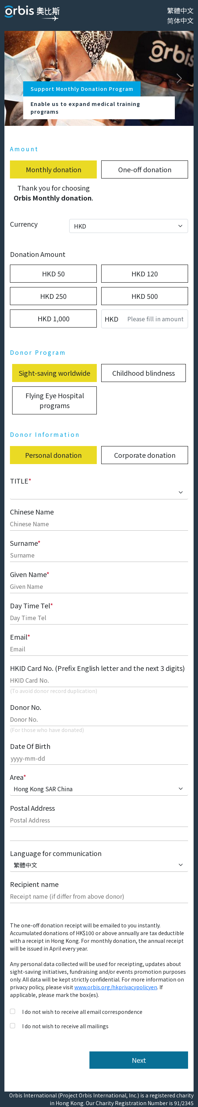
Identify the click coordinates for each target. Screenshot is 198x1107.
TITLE (20, 480)
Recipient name (34, 884)
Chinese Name (32, 511)
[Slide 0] (92, 116)
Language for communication (56, 853)
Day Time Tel (31, 605)
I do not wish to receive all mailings (65, 1026)
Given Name (29, 574)
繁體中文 (180, 10)
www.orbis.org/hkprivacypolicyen (115, 987)
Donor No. (25, 707)
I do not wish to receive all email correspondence (82, 1011)
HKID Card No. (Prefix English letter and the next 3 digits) (97, 668)
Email (20, 636)
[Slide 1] (105, 116)
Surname (25, 543)
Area (18, 777)
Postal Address (32, 808)
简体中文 (180, 20)
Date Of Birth (30, 746)
